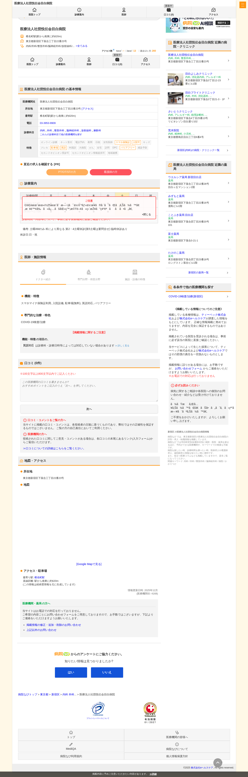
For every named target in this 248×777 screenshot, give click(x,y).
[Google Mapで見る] (88, 564)
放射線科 (86, 130)
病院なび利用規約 (71, 756)
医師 (89, 64)
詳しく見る (123, 345)
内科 (42, 130)
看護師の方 (110, 171)
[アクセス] (87, 108)
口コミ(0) (117, 64)
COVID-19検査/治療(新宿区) (186, 296)
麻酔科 (97, 130)
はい (71, 672)
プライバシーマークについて (97, 718)
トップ (71, 737)
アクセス (145, 64)
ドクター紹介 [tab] (43, 279)
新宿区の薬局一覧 (198, 272)
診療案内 (60, 64)
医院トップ (32, 64)
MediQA (71, 748)
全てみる (82, 45)
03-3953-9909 (48, 123)
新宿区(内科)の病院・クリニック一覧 (198, 150)
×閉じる (146, 214)
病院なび (32, 5)
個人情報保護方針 (177, 756)
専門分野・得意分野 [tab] (89, 279)
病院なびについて (177, 749)
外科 (49, 130)
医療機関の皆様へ (208, 5)
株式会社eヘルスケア (193, 318)
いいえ (107, 672)
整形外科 (59, 130)
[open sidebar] (242, 5)
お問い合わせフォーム (188, 368)
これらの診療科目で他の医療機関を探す (61, 134)
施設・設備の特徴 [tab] (135, 279)
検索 (108, 16)
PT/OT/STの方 (67, 171)
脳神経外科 (72, 130)
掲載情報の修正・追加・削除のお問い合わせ (53, 624)
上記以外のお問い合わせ (41, 629)
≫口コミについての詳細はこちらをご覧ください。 (54, 448)
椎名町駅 (39, 577)
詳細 (154, 774)
